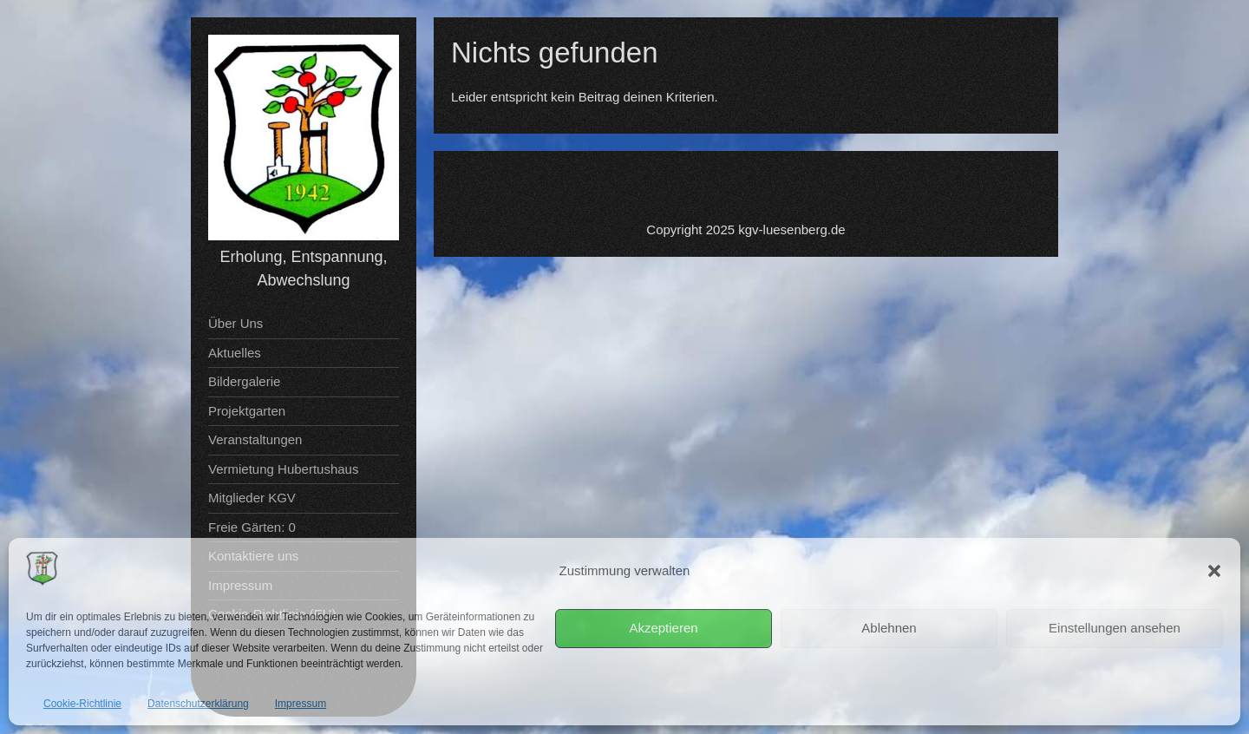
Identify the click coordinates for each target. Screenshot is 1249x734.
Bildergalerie (244, 381)
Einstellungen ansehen (1114, 627)
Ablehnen (888, 627)
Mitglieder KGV (252, 497)
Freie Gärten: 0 (252, 527)
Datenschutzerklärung (198, 704)
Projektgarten (246, 410)
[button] (1214, 571)
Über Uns (235, 323)
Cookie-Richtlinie (82, 704)
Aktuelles (234, 352)
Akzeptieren (663, 627)
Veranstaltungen (255, 439)
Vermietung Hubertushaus (283, 469)
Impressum (300, 704)
